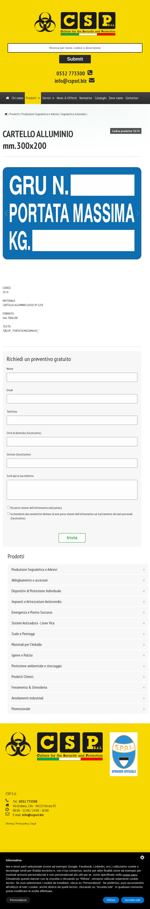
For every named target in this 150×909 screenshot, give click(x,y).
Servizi (46, 98)
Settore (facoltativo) (19, 454)
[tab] (78, 572)
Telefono (12, 411)
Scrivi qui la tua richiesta (20, 476)
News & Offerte (67, 98)
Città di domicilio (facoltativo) (24, 433)
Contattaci (132, 98)
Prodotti (31, 98)
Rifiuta (111, 900)
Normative (85, 98)
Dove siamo (116, 98)
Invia (72, 540)
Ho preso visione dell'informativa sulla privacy (36, 511)
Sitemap (10, 826)
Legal (33, 826)
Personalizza (18, 900)
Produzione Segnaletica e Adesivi (40, 114)
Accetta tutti (132, 900)
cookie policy (129, 874)
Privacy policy (22, 826)
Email (10, 390)
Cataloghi (100, 98)
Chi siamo (17, 98)
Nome (10, 369)
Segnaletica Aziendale (73, 114)
